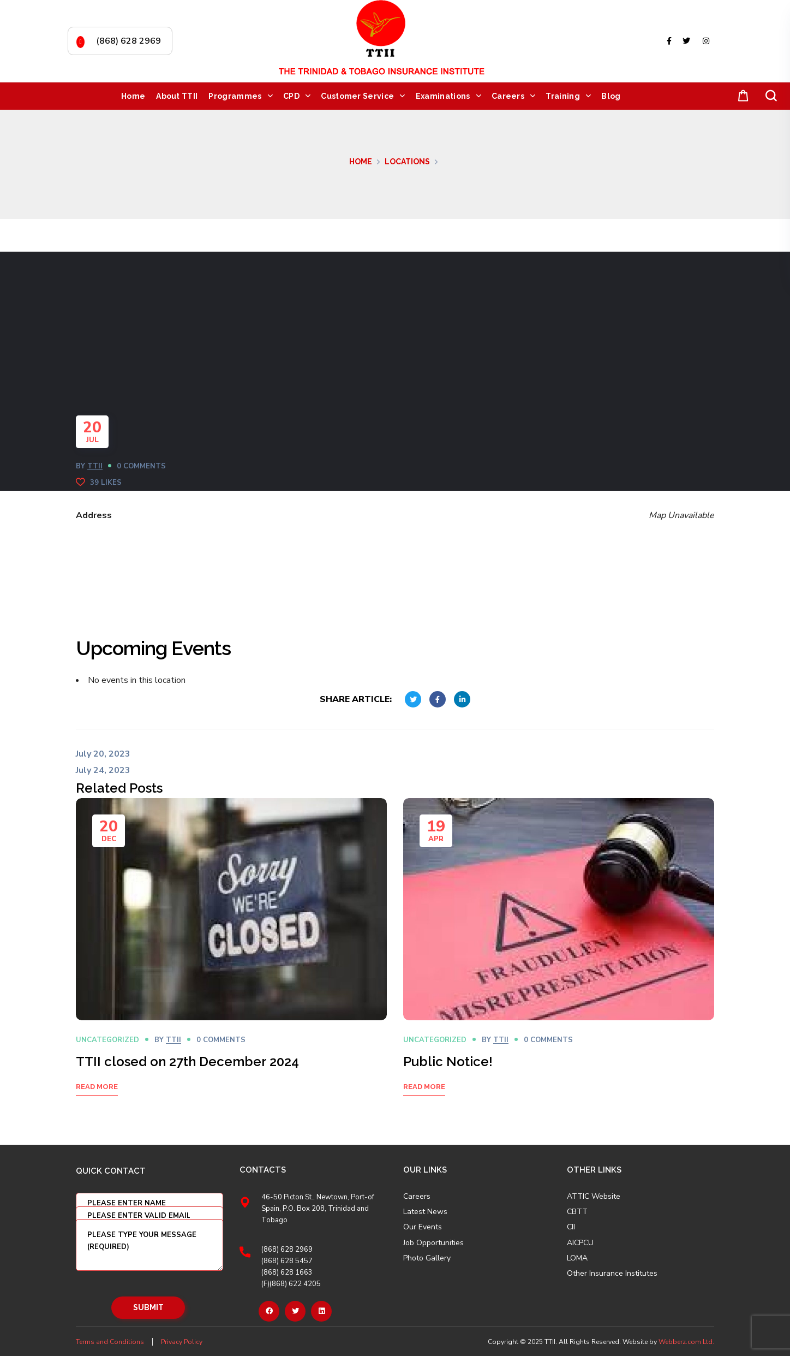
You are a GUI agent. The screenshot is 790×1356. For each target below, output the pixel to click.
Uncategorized (107, 1040)
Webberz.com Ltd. (686, 1341)
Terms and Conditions (110, 1341)
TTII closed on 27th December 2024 (187, 1061)
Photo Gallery (427, 1258)
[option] (231, 960)
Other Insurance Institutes (612, 1273)
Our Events (422, 1227)
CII (571, 1227)
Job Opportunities (433, 1243)
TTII (95, 466)
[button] (741, 96)
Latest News (425, 1212)
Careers (416, 1197)
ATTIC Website (593, 1197)
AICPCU (580, 1243)
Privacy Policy (181, 1341)
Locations (407, 161)
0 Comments (141, 466)
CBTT (577, 1212)
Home (360, 161)
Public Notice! (448, 1061)
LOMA (577, 1258)
